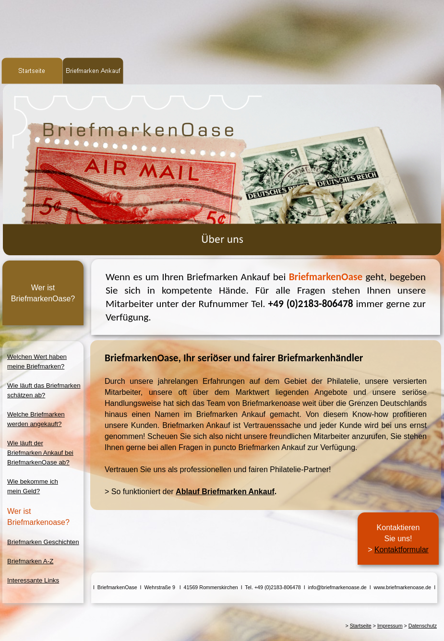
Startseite (361, 626)
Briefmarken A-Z (30, 561)
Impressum (390, 626)
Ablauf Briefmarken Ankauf (225, 491)
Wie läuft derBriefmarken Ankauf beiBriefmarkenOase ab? (40, 452)
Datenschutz (422, 626)
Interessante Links (33, 580)
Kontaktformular (401, 550)
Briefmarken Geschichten (43, 542)
